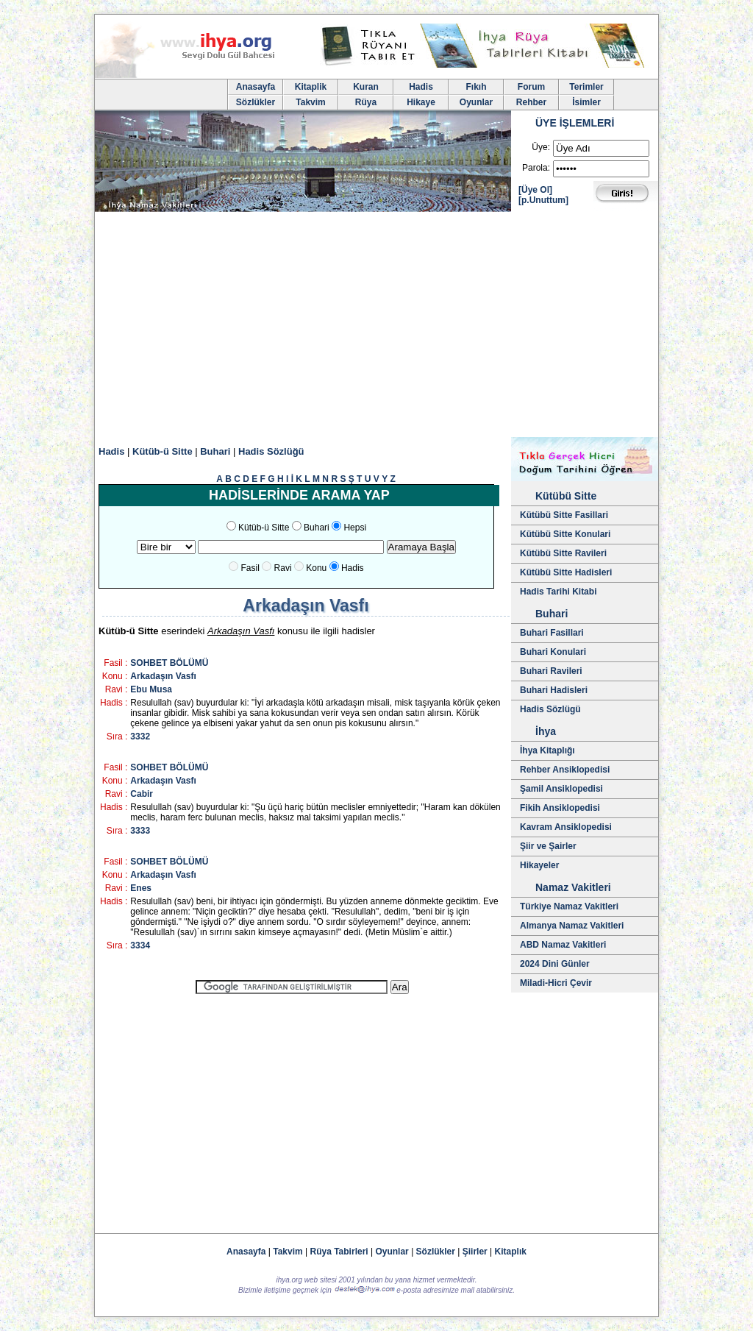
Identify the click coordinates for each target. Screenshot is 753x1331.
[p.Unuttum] (543, 200)
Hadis (421, 87)
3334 (140, 945)
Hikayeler (539, 865)
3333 (140, 831)
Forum (531, 87)
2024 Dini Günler (555, 964)
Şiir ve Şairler (548, 846)
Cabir (141, 794)
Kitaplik (310, 87)
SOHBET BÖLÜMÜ (169, 663)
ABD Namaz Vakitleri (563, 945)
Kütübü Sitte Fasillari (564, 515)
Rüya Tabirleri (339, 1251)
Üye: (541, 147)
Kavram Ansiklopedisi (566, 827)
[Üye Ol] (535, 190)
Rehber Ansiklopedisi (565, 769)
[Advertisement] (376, 327)
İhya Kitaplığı (547, 750)
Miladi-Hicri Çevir (556, 983)
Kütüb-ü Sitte (162, 451)
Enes (140, 888)
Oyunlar (476, 102)
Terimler (586, 87)
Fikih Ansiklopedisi (560, 808)
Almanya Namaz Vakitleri (572, 925)
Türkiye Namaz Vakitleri (569, 906)
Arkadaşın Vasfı (163, 676)
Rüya (365, 102)
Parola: (536, 168)
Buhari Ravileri (551, 671)
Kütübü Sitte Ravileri (563, 553)
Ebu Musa (151, 689)
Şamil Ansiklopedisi (561, 789)
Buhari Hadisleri (554, 690)
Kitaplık (511, 1251)
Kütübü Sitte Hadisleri (566, 572)
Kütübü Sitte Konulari (565, 534)
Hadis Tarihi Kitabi (558, 591)
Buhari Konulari (553, 652)
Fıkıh (475, 87)
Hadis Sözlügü (550, 709)
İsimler (586, 102)
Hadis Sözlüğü (271, 451)
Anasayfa (255, 87)
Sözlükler (255, 102)
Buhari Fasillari (552, 633)
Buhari (215, 451)
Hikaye (421, 102)
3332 (140, 736)
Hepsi (354, 527)
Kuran (366, 87)
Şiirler (475, 1251)
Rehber (531, 102)
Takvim (310, 102)
